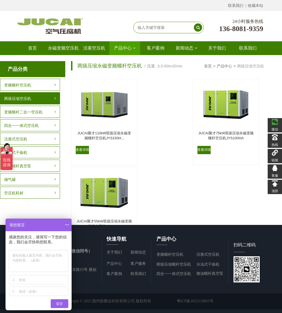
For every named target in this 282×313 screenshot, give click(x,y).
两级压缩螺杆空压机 (173, 264)
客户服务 (138, 264)
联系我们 (248, 48)
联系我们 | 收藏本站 (246, 6)
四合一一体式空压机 (30, 125)
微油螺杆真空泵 (30, 166)
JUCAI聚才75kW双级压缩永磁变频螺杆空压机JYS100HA (165, 132)
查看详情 (82, 147)
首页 (32, 48)
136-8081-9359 (241, 29)
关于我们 (217, 48)
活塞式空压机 (30, 139)
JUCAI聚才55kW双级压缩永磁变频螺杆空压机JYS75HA (228, 132)
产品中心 (124, 48)
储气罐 (30, 179)
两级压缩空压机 (30, 98)
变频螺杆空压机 (30, 85)
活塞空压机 (94, 48)
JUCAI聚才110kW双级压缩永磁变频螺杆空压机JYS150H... (102, 132)
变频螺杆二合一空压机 (30, 112)
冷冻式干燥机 (30, 152)
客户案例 (155, 48)
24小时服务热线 (247, 21)
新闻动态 (186, 48)
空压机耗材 (30, 193)
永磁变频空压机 (63, 48)
